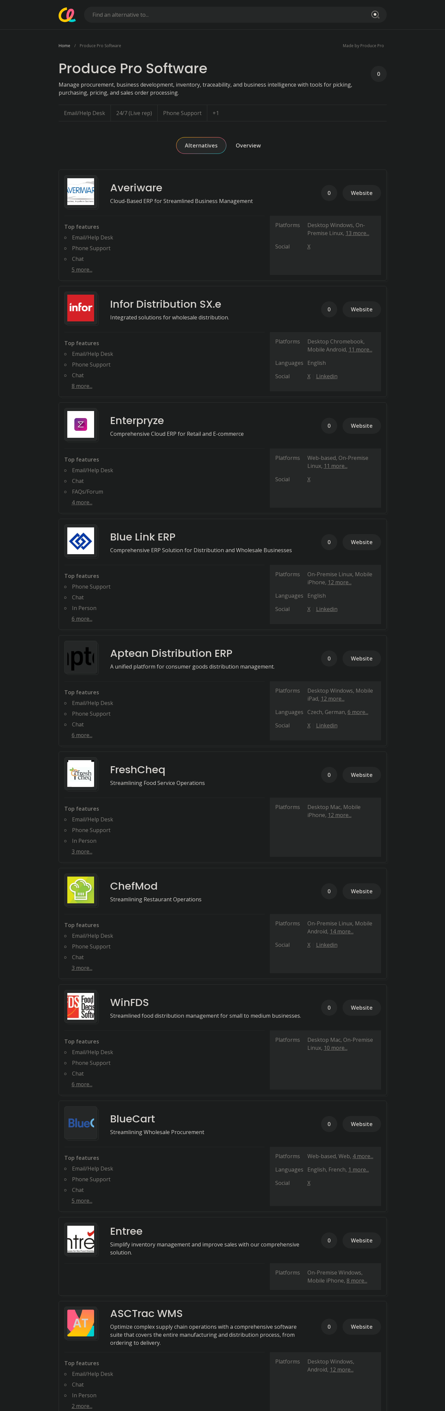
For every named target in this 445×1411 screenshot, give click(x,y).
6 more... (82, 618)
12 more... (340, 582)
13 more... (357, 233)
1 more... (358, 1169)
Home (64, 45)
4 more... (82, 502)
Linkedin (327, 376)
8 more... (82, 386)
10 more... (336, 1047)
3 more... (82, 851)
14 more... (342, 931)
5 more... (82, 269)
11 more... (360, 349)
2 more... (82, 1406)
